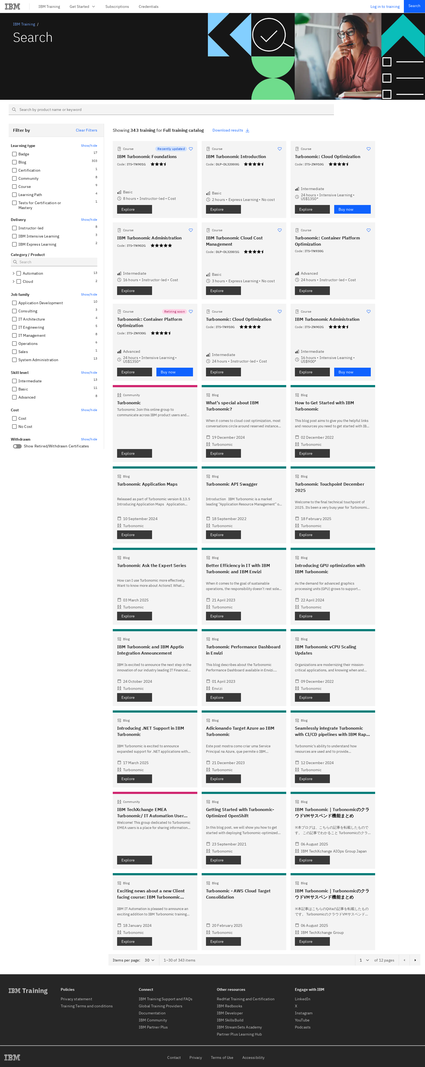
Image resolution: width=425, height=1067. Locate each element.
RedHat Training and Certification (246, 998)
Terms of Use (222, 1057)
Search (414, 5)
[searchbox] (171, 109)
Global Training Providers (160, 1006)
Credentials (149, 6)
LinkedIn (302, 998)
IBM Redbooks (229, 1006)
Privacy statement (76, 998)
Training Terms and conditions (87, 1006)
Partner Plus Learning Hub (239, 1034)
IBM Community (153, 1020)
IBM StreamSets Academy (239, 1027)
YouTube (302, 1020)
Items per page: (126, 960)
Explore (128, 209)
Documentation (152, 1013)
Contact (174, 1057)
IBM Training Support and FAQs (166, 998)
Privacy (195, 1057)
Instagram (304, 1013)
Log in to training (385, 6)
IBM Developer (230, 1013)
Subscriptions (117, 6)
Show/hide (89, 145)
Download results (231, 130)
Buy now (346, 209)
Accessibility (253, 1057)
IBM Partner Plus (153, 1027)
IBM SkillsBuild (230, 1020)
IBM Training (49, 6)
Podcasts (303, 1027)
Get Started (83, 6)
